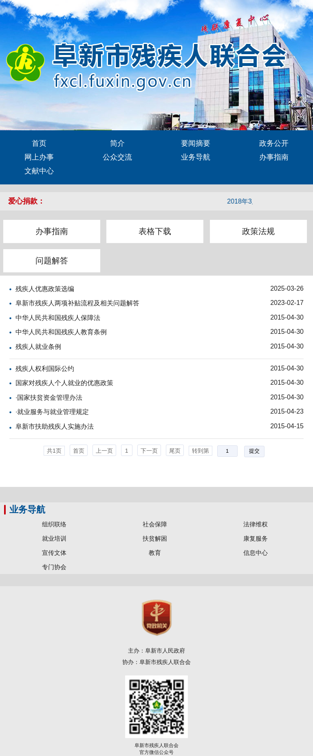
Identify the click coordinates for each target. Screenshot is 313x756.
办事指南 (51, 231)
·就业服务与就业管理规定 (52, 411)
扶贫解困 (155, 538)
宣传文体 (54, 552)
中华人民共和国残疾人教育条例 (61, 332)
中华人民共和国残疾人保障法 (57, 317)
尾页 (175, 450)
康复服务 (255, 538)
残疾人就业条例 (38, 346)
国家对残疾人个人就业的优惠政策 (64, 382)
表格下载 (155, 231)
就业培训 (54, 538)
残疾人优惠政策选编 (44, 288)
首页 (78, 450)
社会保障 (155, 524)
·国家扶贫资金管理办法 (48, 397)
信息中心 (255, 552)
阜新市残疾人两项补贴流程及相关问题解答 (77, 303)
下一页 (149, 450)
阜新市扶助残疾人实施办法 (54, 426)
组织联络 (54, 524)
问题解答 (51, 260)
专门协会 (54, 566)
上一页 (104, 450)
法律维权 (255, 524)
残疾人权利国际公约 (44, 368)
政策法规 (258, 231)
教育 (155, 552)
